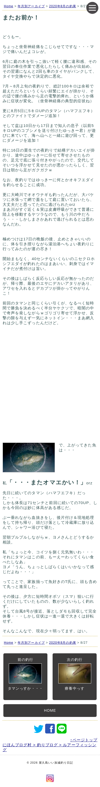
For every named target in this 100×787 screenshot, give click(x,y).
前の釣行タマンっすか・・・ (25, 673)
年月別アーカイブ (31, 6)
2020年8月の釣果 (62, 6)
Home (8, 6)
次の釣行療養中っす (74, 673)
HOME (50, 710)
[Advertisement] (50, 386)
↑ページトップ (83, 740)
